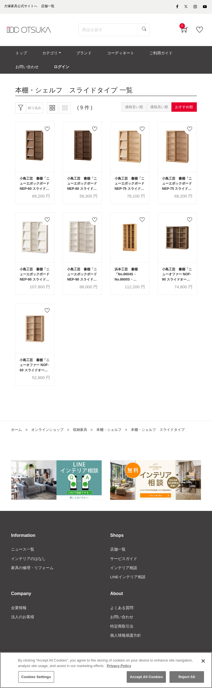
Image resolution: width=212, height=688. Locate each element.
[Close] (203, 661)
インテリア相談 (123, 576)
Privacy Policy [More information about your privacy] (119, 666)
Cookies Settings (36, 677)
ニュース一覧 (22, 557)
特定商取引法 (121, 635)
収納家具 (84, 437)
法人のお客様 (22, 625)
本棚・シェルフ (114, 437)
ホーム (17, 437)
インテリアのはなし (28, 566)
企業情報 (18, 616)
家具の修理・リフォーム (32, 576)
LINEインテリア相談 (128, 585)
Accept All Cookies (146, 677)
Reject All (186, 677)
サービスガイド (123, 566)
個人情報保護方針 (125, 644)
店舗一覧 (118, 557)
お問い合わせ (121, 625)
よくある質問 (121, 616)
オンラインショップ (49, 437)
